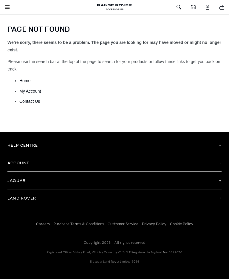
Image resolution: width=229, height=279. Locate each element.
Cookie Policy (181, 224)
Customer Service (123, 224)
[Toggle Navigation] (7, 7)
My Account (30, 91)
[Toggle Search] (179, 7)
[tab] (114, 145)
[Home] (193, 7)
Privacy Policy (154, 224)
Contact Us (29, 101)
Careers (43, 224)
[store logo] (114, 7)
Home (25, 81)
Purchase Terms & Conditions (78, 224)
